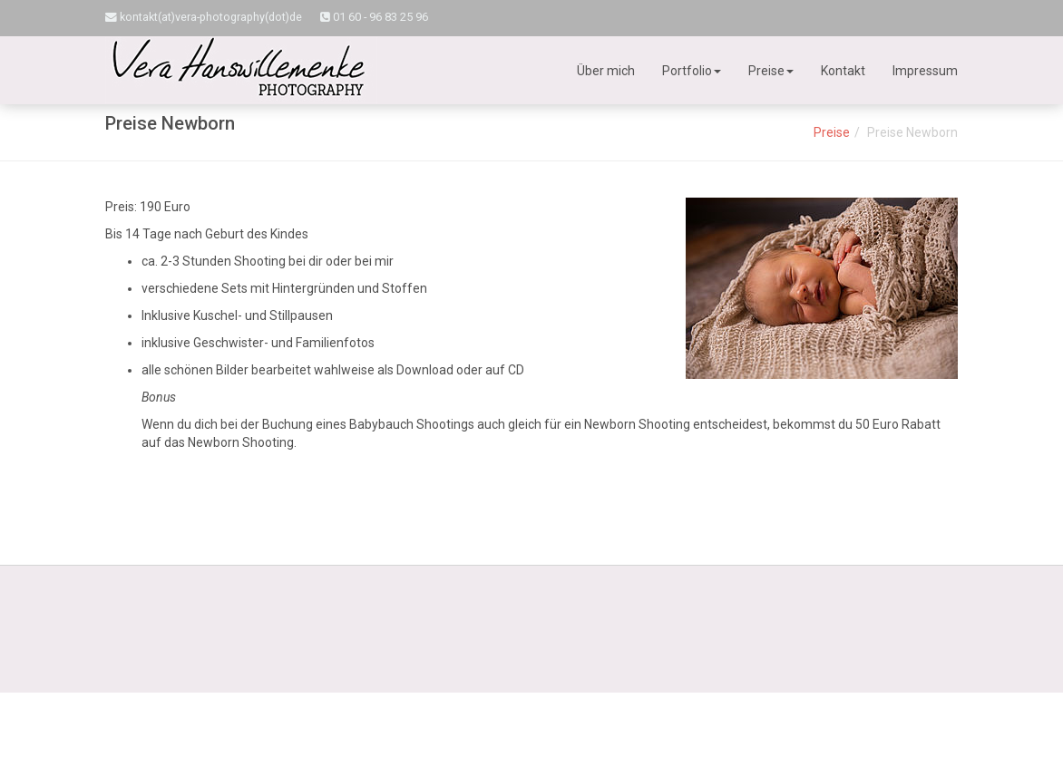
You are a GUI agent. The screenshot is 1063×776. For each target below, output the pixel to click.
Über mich (606, 70)
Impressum (925, 70)
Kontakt (843, 70)
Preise (771, 70)
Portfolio (691, 70)
